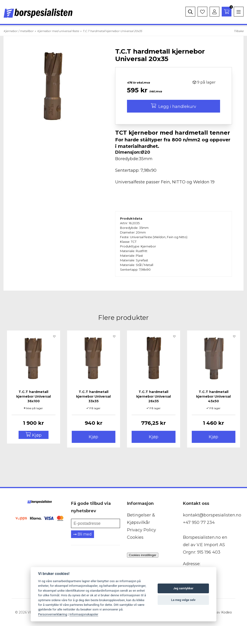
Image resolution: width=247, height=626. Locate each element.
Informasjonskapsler (83, 614)
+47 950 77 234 (199, 522)
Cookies (135, 537)
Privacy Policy (141, 529)
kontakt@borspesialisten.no (212, 515)
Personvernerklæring (52, 614)
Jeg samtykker (183, 588)
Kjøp (93, 436)
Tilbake (239, 31)
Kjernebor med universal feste (58, 31)
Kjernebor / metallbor (18, 31)
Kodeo (226, 612)
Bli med (82, 534)
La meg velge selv (183, 600)
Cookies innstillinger (142, 555)
